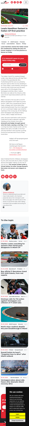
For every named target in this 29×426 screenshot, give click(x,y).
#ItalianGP (19, 148)
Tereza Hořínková (10, 34)
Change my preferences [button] (17, 420)
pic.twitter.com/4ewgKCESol (18, 149)
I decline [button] (17, 417)
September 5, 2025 (15, 154)
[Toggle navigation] (26, 2)
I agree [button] (17, 414)
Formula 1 (7, 69)
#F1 (14, 148)
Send (23, 65)
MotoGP (16, 69)
